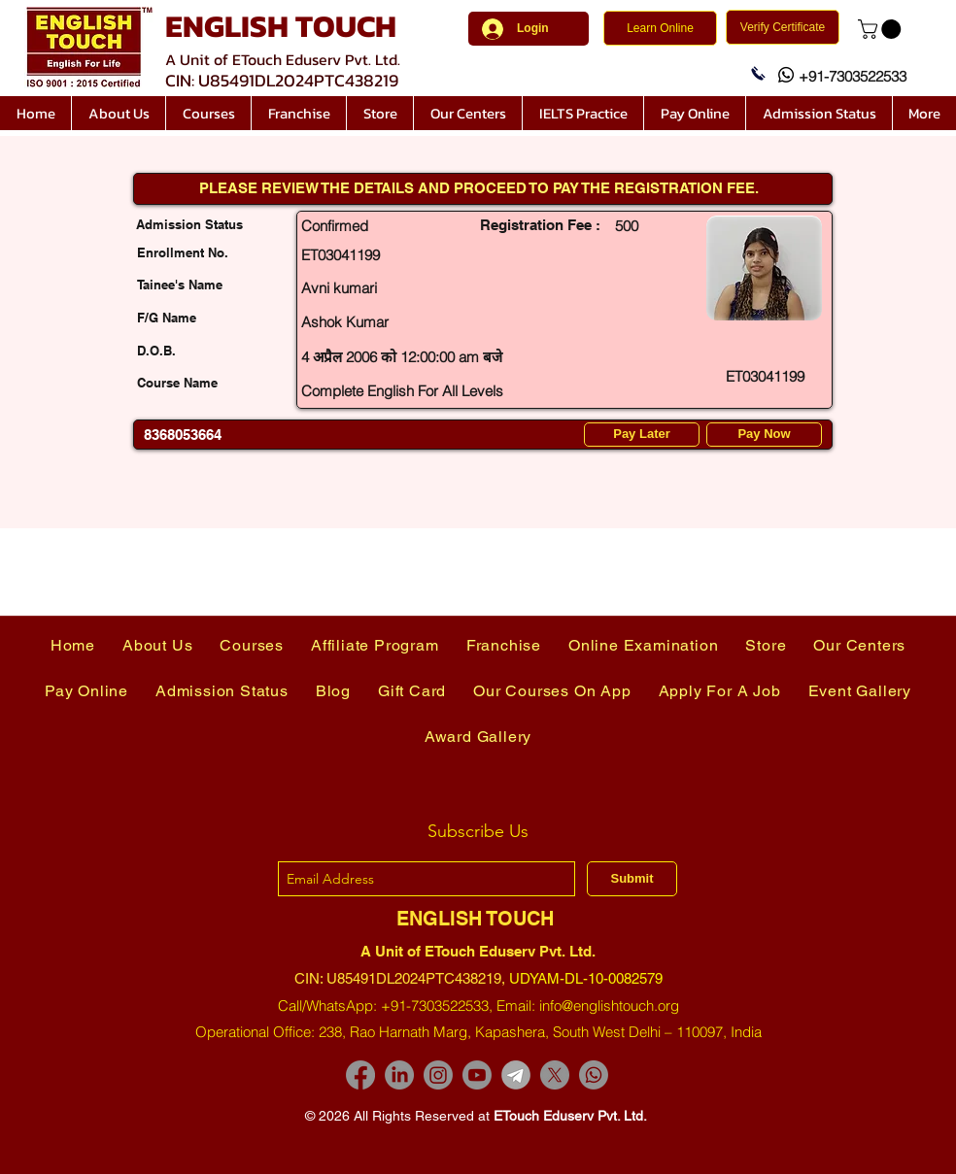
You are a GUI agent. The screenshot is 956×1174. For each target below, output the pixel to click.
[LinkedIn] (399, 1075)
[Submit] (632, 878)
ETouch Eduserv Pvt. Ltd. (570, 1116)
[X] (554, 1075)
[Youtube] (477, 1075)
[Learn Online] (660, 28)
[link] (881, 29)
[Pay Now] (764, 434)
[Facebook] (360, 1075)
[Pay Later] (642, 434)
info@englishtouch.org (609, 1005)
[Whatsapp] (593, 1075)
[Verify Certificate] (782, 27)
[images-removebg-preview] (515, 1075)
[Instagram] (438, 1075)
